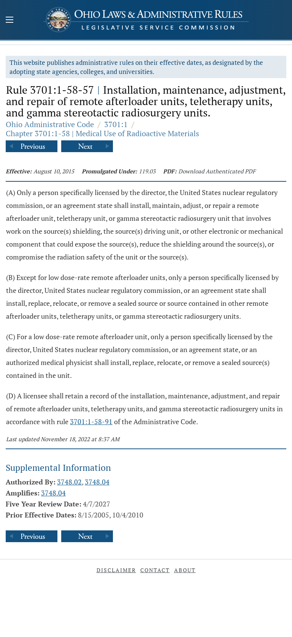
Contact (155, 570)
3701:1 (116, 124)
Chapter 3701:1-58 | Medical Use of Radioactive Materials (102, 133)
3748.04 (97, 481)
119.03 (147, 171)
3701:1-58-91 (91, 421)
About (185, 570)
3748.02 (69, 481)
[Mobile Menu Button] (9, 20)
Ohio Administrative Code (50, 124)
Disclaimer (116, 570)
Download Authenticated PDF (217, 171)
